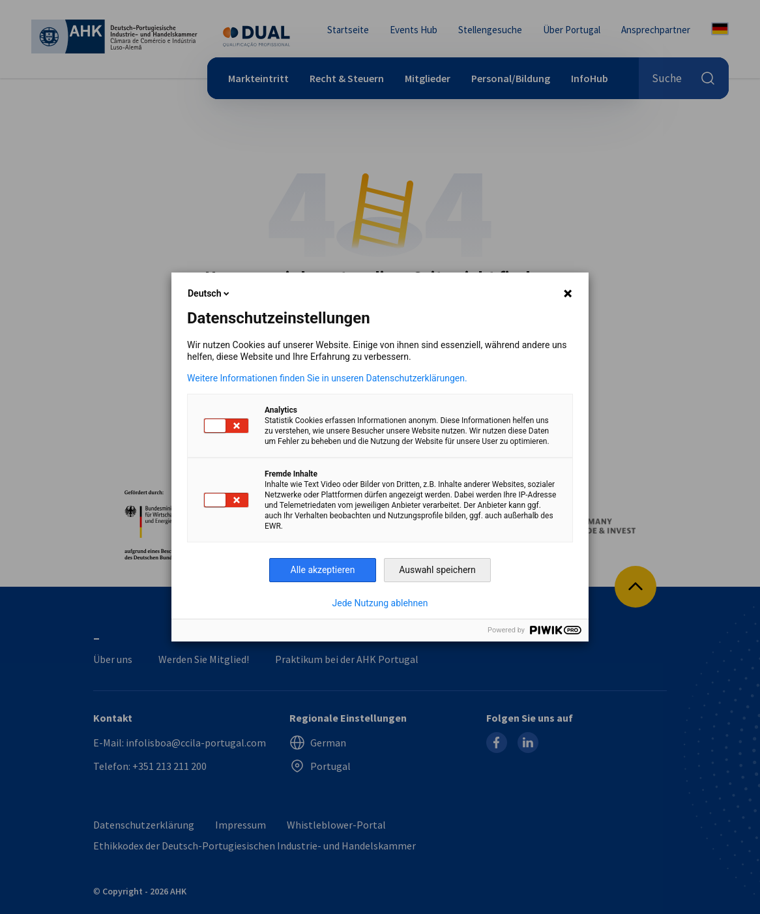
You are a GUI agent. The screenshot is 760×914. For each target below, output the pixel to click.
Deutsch (209, 293)
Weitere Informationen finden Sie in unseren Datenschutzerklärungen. (327, 378)
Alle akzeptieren (323, 570)
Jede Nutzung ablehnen (380, 603)
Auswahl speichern (437, 570)
